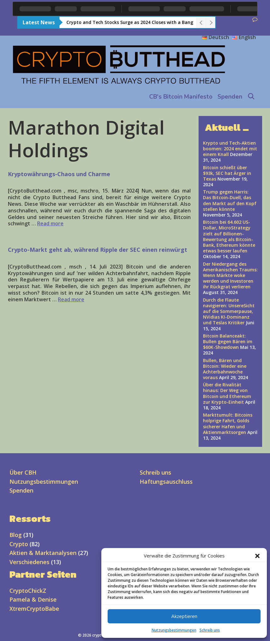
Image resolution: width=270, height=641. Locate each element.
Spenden (229, 97)
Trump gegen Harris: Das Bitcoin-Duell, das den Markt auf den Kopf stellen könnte (229, 200)
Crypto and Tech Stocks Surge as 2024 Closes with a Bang (129, 22)
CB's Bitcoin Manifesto (180, 97)
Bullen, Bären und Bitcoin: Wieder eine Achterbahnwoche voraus (224, 369)
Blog (15, 535)
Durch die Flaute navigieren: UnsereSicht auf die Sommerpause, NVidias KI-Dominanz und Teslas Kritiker (229, 311)
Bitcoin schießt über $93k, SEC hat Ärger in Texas (227, 173)
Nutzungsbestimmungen (174, 630)
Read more (50, 223)
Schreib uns (210, 630)
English (244, 37)
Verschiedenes (29, 562)
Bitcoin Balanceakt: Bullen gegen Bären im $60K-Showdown (227, 341)
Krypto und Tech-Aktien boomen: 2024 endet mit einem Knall (230, 148)
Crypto (18, 544)
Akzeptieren (184, 616)
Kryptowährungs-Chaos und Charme (59, 174)
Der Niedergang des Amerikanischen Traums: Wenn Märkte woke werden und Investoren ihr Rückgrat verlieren (230, 275)
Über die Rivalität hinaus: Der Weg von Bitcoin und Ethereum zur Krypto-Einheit (227, 393)
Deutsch (215, 37)
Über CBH (23, 472)
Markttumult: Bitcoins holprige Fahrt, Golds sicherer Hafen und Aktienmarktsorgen (227, 423)
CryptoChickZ (27, 590)
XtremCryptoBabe (34, 608)
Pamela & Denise (33, 599)
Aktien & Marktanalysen (42, 553)
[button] (257, 556)
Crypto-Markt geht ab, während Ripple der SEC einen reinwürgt (97, 249)
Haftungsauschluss (166, 481)
